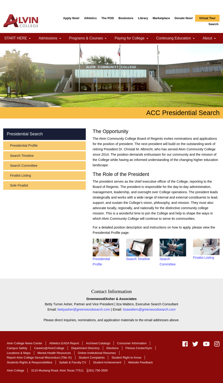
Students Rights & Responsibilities (29, 362)
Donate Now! (184, 18)
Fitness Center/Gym (138, 348)
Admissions (52, 39)
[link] (30, 39)
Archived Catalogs (98, 343)
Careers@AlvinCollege (49, 348)
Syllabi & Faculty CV (72, 362)
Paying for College (133, 39)
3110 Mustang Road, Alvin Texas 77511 (57, 370)
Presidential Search (25, 134)
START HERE (19, 39)
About (211, 39)
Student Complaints (92, 357)
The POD (107, 18)
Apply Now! (71, 18)
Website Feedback (140, 362)
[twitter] (195, 344)
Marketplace (161, 18)
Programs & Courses (89, 39)
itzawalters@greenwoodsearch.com (149, 309)
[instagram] (216, 344)
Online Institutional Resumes (97, 353)
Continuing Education (177, 39)
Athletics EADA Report (64, 343)
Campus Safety (17, 348)
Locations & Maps (18, 353)
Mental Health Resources (54, 353)
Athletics (90, 18)
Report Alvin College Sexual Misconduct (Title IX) (39, 357)
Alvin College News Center (24, 343)
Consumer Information (132, 343)
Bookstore (126, 18)
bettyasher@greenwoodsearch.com (84, 309)
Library (143, 18)
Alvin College (15, 370)
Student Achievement (107, 362)
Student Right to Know (126, 357)
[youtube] (206, 344)
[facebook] (185, 344)
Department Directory (85, 348)
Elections (113, 348)
